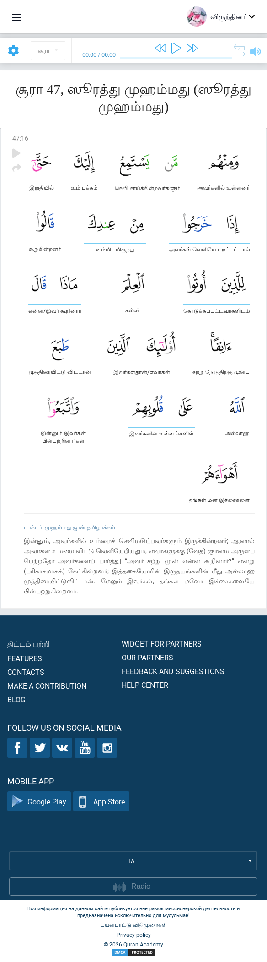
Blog (16, 699)
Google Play (39, 801)
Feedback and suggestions (173, 671)
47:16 (20, 138)
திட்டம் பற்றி (28, 643)
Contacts (25, 672)
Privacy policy (134, 934)
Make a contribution (46, 685)
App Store (101, 801)
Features (24, 658)
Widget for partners (162, 643)
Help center (145, 685)
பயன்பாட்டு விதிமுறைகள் (134, 924)
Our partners (147, 657)
